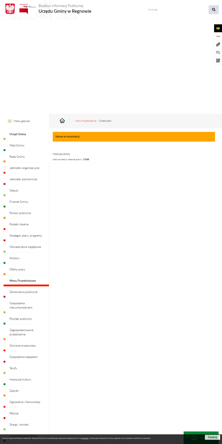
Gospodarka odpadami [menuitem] (24, 262)
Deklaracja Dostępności (167, 402)
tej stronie (84, 438)
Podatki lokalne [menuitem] (19, 129)
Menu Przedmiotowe (85, 26)
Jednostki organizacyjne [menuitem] (24, 73)
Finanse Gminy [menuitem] (19, 107)
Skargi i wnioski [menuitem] (19, 330)
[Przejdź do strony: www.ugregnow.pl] (218, 44)
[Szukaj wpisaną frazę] (214, 9)
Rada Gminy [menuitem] (17, 62)
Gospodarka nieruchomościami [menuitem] (21, 211)
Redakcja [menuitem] (15, 364)
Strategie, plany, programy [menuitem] (26, 141)
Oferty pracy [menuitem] (17, 175)
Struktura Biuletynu (86, 402)
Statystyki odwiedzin (197, 402)
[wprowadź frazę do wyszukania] (177, 9)
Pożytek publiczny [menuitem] (21, 224)
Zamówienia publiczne (58, 402)
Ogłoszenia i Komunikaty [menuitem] (25, 307)
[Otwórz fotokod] (218, 60)
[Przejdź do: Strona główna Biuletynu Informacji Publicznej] (66, 26)
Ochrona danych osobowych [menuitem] (28, 375)
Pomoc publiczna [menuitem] (20, 118)
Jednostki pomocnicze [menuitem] (23, 84)
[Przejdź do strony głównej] (47, 9)
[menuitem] (26, 39)
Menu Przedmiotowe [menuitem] (23, 186)
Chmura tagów (111, 410)
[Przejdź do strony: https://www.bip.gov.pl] (218, 36)
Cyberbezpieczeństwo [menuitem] (23, 341)
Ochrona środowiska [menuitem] (23, 251)
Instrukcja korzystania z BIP (134, 402)
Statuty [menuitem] (14, 96)
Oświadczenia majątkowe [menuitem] (25, 152)
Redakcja (108, 402)
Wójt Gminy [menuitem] (17, 51)
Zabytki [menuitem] (14, 296)
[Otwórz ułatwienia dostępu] (218, 28)
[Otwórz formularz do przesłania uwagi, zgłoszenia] (218, 52)
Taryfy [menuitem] (13, 273)
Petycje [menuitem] (14, 318)
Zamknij (212, 437)
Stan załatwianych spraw (27, 402)
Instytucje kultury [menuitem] (20, 285)
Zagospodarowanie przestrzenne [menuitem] (21, 237)
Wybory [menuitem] (15, 163)
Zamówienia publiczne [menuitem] (23, 197)
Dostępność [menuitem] (17, 352)
